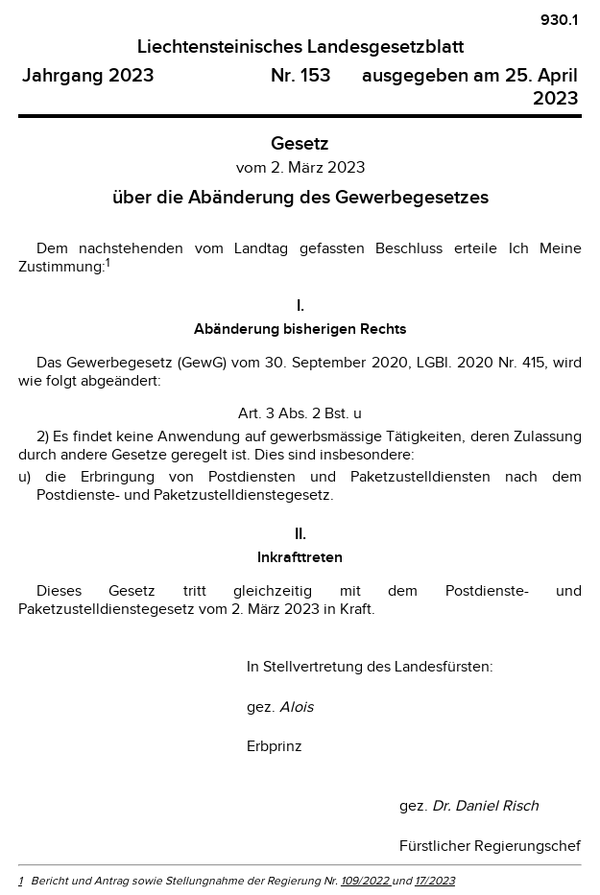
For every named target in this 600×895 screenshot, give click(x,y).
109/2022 (366, 880)
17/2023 (435, 880)
